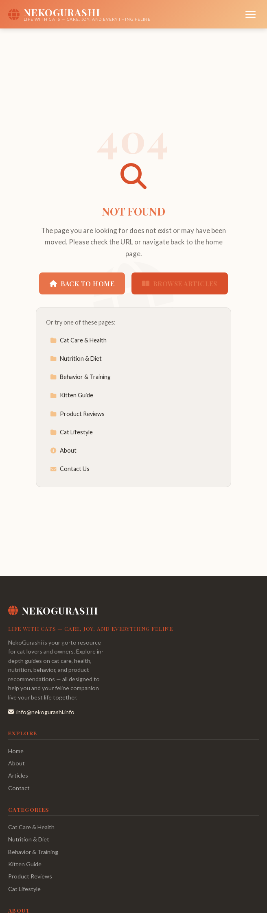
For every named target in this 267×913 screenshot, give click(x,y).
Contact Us (70, 468)
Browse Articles (179, 283)
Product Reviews (77, 413)
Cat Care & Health (78, 340)
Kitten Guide (71, 395)
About (63, 450)
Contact (19, 787)
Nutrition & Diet (76, 358)
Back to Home (82, 283)
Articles (18, 775)
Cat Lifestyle (71, 432)
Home (16, 750)
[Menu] (250, 14)
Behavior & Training (80, 376)
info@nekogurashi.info (41, 711)
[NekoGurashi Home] (79, 14)
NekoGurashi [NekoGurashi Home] (53, 610)
